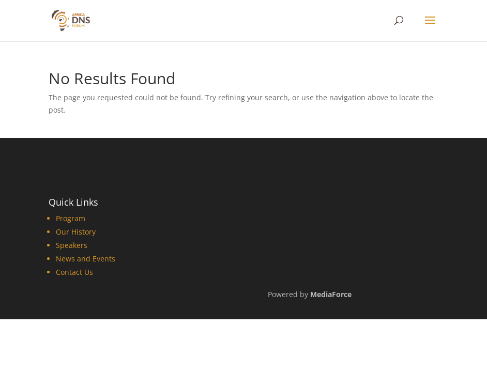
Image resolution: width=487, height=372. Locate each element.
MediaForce (331, 294)
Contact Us (74, 272)
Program (70, 218)
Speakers (71, 245)
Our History (76, 232)
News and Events (85, 259)
